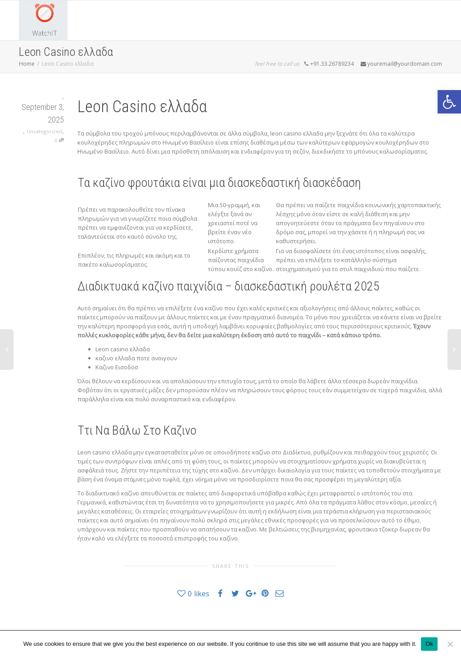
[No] (449, 644)
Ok (429, 643)
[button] (449, 101)
